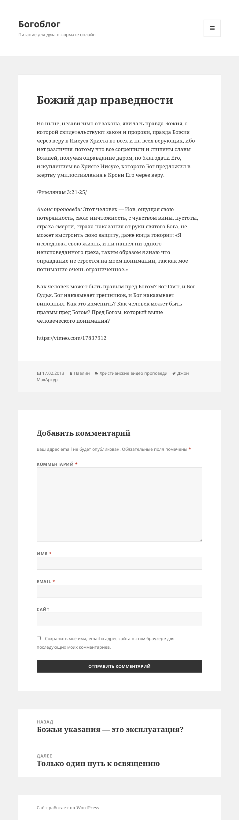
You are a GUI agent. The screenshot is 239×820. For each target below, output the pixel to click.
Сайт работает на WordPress (68, 808)
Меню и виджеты (212, 36)
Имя (44, 553)
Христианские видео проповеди (133, 373)
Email (46, 581)
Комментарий (57, 464)
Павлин (82, 373)
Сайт (43, 609)
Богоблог (39, 24)
